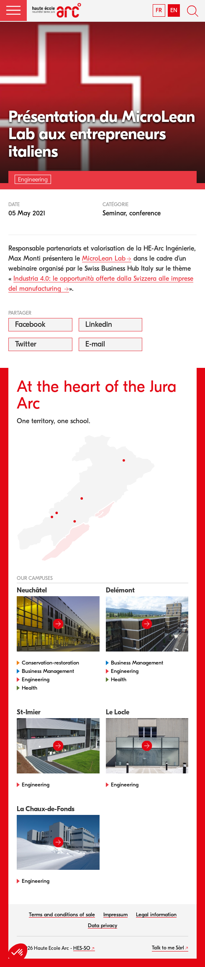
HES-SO (81, 948)
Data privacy (102, 925)
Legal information (156, 914)
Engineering (35, 679)
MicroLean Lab (104, 258)
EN (173, 10)
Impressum (115, 914)
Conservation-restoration (50, 662)
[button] (13, 10)
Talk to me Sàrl (168, 948)
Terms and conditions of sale (62, 914)
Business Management (48, 671)
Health (29, 688)
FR (159, 10)
